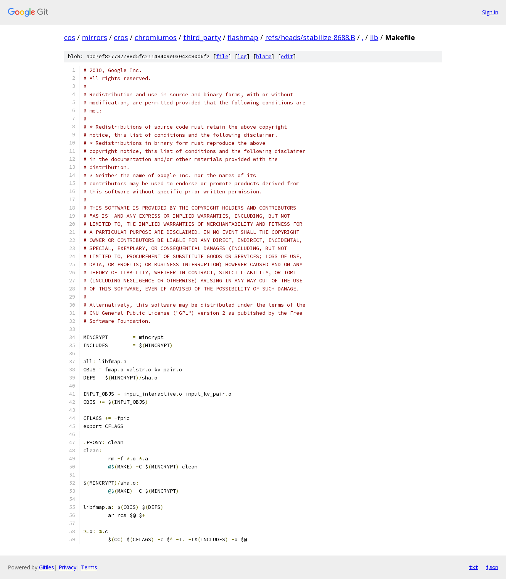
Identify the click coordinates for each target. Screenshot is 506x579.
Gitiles (46, 567)
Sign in (490, 12)
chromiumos (156, 37)
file (222, 56)
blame (264, 56)
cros (121, 37)
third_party (202, 37)
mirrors (94, 37)
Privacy (67, 567)
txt (473, 567)
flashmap (243, 37)
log (242, 56)
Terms (89, 567)
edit (287, 56)
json (492, 567)
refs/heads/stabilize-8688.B (310, 37)
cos (69, 37)
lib (374, 37)
